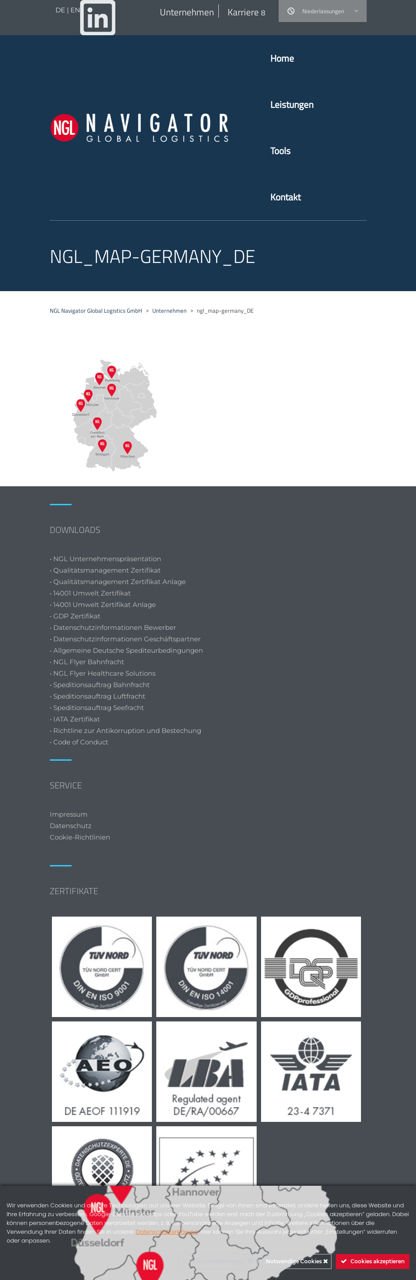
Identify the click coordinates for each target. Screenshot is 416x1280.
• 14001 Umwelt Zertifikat (90, 593)
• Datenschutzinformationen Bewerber (113, 627)
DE (61, 10)
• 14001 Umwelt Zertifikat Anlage (103, 604)
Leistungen (291, 104)
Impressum (69, 814)
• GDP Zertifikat (75, 616)
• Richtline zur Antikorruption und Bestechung (125, 730)
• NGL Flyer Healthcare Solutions (102, 673)
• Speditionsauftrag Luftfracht (97, 696)
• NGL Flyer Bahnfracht (87, 662)
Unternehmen (187, 12)
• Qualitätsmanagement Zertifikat (105, 570)
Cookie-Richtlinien (81, 837)
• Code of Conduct (79, 742)
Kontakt (285, 197)
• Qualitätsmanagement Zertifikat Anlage (118, 581)
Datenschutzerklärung (167, 1232)
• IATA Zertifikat (76, 719)
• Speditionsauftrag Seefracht (97, 707)
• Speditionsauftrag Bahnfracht (100, 685)
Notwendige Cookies (297, 1261)
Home (282, 58)
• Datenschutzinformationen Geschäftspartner (125, 639)
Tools (280, 151)
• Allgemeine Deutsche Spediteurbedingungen (126, 650)
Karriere (246, 12)
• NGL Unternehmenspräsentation (105, 559)
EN (75, 10)
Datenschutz (71, 825)
